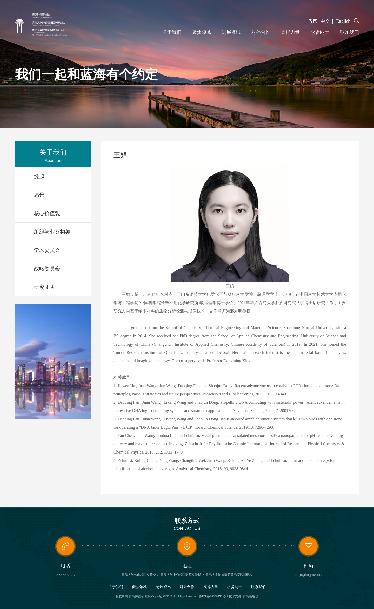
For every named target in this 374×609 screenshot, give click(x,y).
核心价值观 (47, 213)
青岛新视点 (250, 596)
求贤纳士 (320, 32)
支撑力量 (290, 32)
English (343, 21)
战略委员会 (47, 268)
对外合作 (260, 32)
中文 (325, 21)
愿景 (39, 195)
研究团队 (44, 287)
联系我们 (349, 32)
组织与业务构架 (52, 232)
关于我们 (172, 32)
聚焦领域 (201, 32)
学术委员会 (47, 250)
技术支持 (235, 596)
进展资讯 (231, 32)
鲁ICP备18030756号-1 (213, 596)
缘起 (39, 176)
